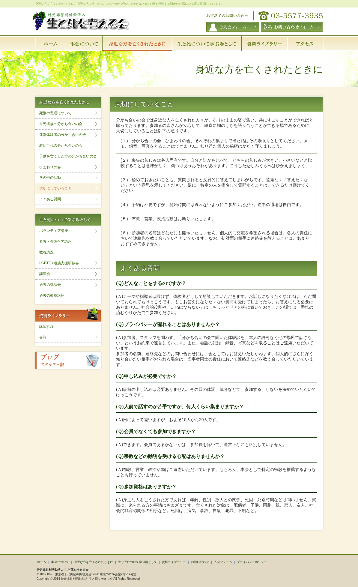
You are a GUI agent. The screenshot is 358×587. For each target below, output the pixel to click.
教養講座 (46, 252)
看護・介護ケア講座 (55, 241)
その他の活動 (50, 177)
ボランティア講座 (53, 231)
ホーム (41, 562)
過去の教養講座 (51, 295)
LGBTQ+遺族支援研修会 (59, 263)
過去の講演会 (50, 285)
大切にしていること (55, 188)
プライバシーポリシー (252, 562)
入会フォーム (223, 562)
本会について (60, 562)
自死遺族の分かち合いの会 (60, 124)
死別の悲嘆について (55, 113)
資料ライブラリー (174, 562)
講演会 (44, 274)
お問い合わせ (200, 562)
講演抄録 (46, 327)
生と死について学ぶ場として (137, 562)
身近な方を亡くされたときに (93, 562)
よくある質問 (50, 199)
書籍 (42, 337)
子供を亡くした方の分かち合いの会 (68, 156)
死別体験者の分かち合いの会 (62, 135)
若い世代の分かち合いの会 (60, 145)
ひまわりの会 (50, 167)
